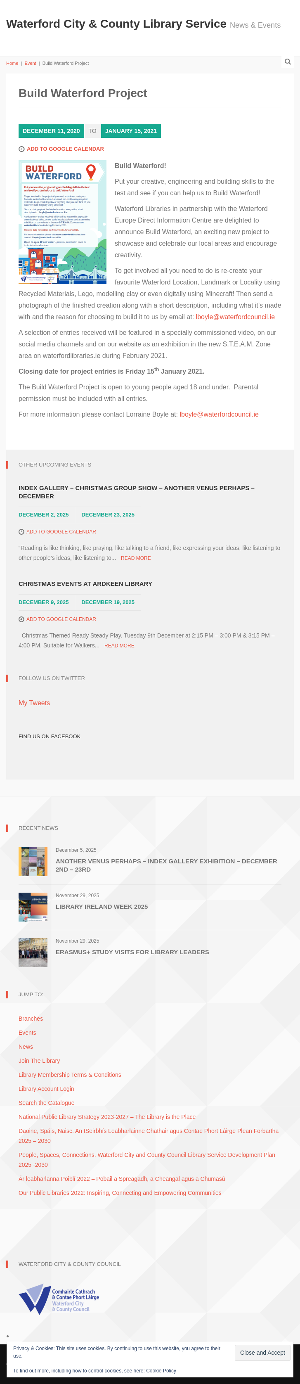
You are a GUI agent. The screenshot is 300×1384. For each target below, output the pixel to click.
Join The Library (39, 1060)
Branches (31, 1018)
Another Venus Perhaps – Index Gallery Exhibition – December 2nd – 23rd (166, 865)
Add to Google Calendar (65, 149)
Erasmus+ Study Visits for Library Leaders (132, 951)
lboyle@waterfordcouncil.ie (235, 316)
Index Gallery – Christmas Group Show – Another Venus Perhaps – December (137, 492)
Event (30, 63)
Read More (136, 558)
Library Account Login (46, 1088)
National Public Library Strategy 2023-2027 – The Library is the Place (107, 1117)
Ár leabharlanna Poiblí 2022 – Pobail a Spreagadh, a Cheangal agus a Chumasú (122, 1178)
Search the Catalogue (46, 1103)
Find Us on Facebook (49, 736)
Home (12, 63)
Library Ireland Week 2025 (102, 906)
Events (27, 1032)
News (26, 1046)
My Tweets (34, 702)
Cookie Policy (161, 1371)
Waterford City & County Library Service (118, 23)
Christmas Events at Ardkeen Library (85, 583)
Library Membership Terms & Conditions (70, 1074)
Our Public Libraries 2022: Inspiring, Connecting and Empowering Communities (120, 1193)
